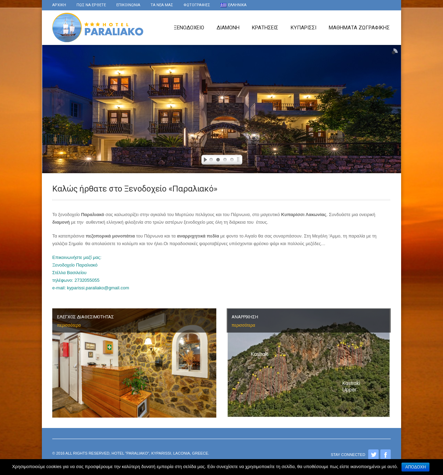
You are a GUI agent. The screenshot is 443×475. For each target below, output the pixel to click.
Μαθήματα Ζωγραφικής (359, 28)
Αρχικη (59, 5)
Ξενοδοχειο (189, 28)
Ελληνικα (233, 5)
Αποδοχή (415, 467)
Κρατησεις (265, 28)
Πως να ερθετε (91, 5)
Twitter (373, 454)
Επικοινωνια (128, 5)
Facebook (385, 454)
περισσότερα (69, 325)
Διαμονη (228, 28)
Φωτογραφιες (196, 5)
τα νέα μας (162, 5)
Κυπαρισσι (303, 28)
